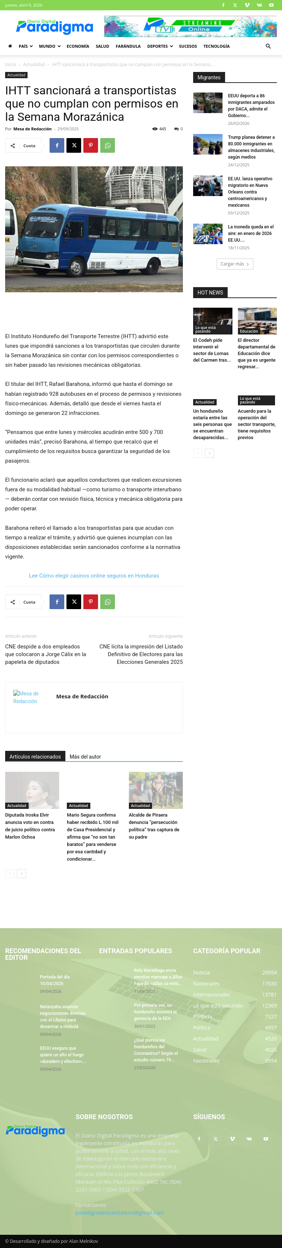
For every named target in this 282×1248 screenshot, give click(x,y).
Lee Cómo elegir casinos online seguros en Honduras (94, 575)
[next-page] (21, 873)
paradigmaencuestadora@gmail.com (120, 1212)
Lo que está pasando (205, 329)
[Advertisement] (94, 313)
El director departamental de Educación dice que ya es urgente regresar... (257, 353)
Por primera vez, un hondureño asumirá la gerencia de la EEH (155, 1012)
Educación (249, 331)
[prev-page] (9, 873)
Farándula (128, 46)
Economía (78, 46)
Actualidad (34, 64)
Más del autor (85, 757)
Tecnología (216, 46)
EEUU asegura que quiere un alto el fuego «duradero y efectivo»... (63, 1055)
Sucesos (188, 46)
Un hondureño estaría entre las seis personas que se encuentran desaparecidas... (212, 424)
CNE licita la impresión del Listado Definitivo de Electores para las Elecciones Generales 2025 (141, 654)
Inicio (10, 64)
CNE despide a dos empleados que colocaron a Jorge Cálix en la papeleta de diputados (45, 654)
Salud (102, 46)
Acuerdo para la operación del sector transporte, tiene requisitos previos (257, 424)
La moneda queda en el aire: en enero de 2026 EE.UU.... (251, 233)
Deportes (160, 46)
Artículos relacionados (35, 757)
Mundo (50, 46)
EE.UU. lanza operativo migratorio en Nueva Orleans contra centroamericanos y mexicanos (250, 192)
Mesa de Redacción (33, 128)
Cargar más (235, 264)
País (26, 46)
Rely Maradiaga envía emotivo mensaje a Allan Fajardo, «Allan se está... (158, 977)
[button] (268, 46)
